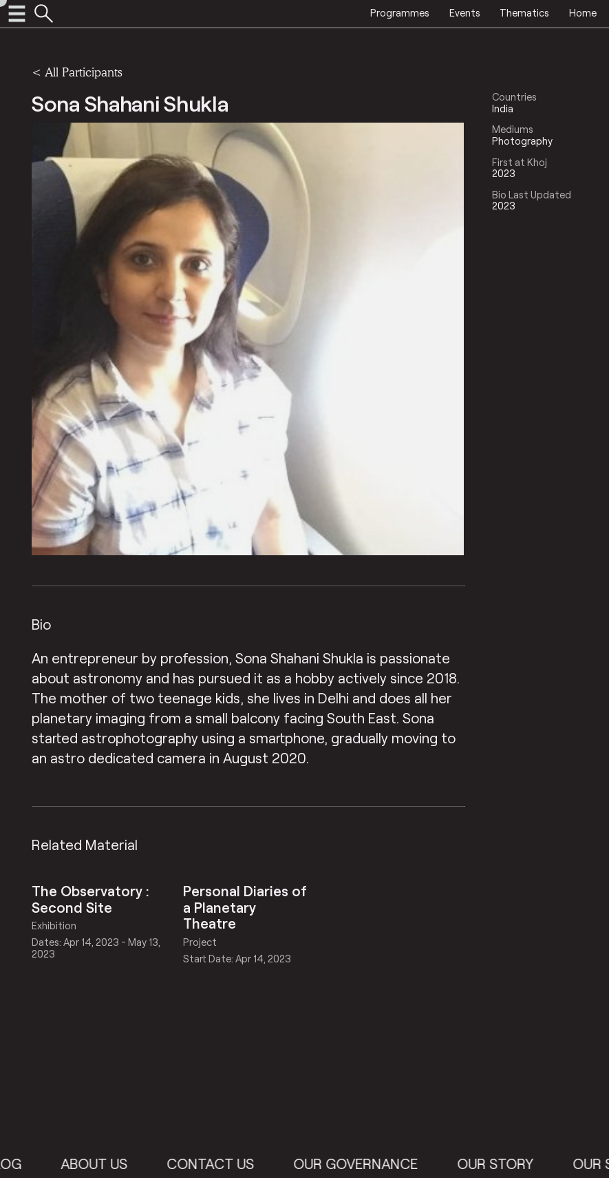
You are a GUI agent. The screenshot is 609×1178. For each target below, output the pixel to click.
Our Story (504, 1163)
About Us (103, 1163)
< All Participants (77, 72)
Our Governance (364, 1163)
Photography (522, 141)
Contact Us (219, 1163)
